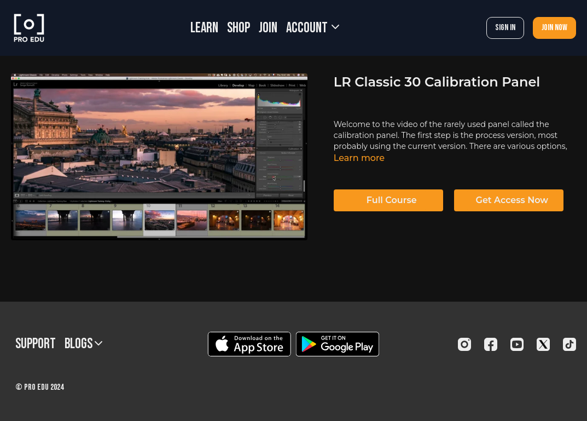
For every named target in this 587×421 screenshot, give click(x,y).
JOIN (268, 28)
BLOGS (83, 344)
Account (312, 28)
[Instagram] (464, 344)
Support (35, 344)
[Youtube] (517, 344)
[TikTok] (569, 344)
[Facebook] (490, 344)
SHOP (238, 28)
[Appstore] (249, 344)
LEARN (204, 28)
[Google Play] (337, 344)
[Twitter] (543, 344)
